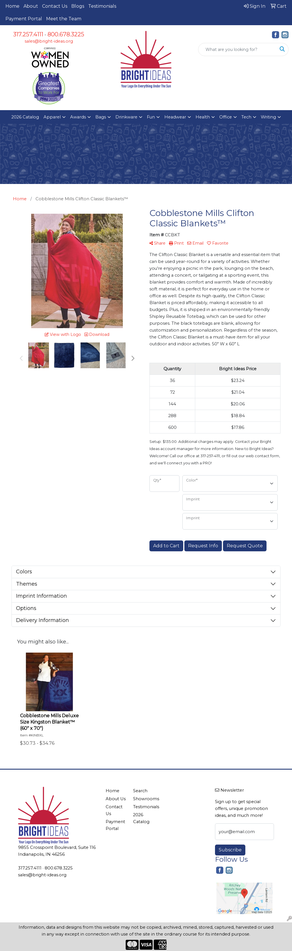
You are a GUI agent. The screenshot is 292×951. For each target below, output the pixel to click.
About (30, 6)
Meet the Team (63, 18)
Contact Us (54, 6)
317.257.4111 (28, 34)
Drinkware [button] (126, 117)
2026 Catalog (25, 117)
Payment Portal (23, 18)
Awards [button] (78, 117)
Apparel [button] (52, 117)
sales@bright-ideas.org (49, 41)
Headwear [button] (175, 117)
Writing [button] (268, 117)
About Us (116, 798)
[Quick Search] (237, 49)
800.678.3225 (66, 34)
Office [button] (225, 117)
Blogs (77, 6)
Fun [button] (151, 117)
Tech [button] (246, 117)
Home (12, 6)
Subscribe (230, 850)
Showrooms (143, 798)
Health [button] (203, 117)
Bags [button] (100, 117)
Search (140, 790)
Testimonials (102, 6)
